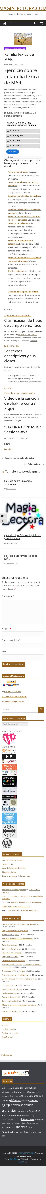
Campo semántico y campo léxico (15, 931)
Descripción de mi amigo (11, 1011)
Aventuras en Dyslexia (10, 934)
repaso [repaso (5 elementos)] (30, 1127)
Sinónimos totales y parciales (13, 961)
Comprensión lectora (10, 957)
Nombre (6, 628)
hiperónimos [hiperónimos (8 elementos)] (7, 1119)
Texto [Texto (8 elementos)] (26, 1132)
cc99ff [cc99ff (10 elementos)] (21, 1096)
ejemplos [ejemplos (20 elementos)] (18, 1105)
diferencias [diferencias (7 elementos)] (25, 1100)
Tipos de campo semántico (17, 315)
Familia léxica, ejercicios (11, 989)
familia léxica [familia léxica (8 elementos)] (16, 1115)
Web (4, 651)
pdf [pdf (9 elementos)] (15, 1127)
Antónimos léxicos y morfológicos (15, 975)
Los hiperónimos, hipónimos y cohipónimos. (19, 979)
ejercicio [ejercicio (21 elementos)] (28, 1105)
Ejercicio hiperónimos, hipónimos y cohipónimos (22, 537)
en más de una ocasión (27, 335)
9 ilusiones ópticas (9, 872)
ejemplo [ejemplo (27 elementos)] (7, 1105)
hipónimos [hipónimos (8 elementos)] (16, 1119)
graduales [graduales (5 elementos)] (27, 1115)
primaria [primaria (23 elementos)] (22, 1127)
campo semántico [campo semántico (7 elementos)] (8, 1096)
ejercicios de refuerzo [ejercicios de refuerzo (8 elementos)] (25, 1111)
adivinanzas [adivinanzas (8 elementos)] (6, 1092)
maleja (4, 906)
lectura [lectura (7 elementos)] (41, 1119)
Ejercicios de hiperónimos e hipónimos (26, 902)
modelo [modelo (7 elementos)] (17, 1123)
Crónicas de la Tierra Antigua (13, 971)
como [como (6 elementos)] (26, 1096)
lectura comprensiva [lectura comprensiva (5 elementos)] (8, 1123)
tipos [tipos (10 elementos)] (4, 1135)
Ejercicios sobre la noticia (19, 223)
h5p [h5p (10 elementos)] (32, 1115)
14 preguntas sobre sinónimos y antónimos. (19, 1005)
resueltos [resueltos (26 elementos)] (8, 1132)
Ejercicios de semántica (11, 997)
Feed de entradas (9, 1029)
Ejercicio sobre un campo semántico (18, 482)
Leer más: (33, 341)
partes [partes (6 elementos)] (11, 1127)
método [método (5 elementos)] (23, 1123)
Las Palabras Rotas (34, 464)
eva (3, 896)
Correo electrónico (11, 640)
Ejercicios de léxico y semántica (15, 49)
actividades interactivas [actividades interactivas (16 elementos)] (23, 1087)
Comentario (8, 596)
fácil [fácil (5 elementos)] (22, 1115)
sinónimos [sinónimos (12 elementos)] (18, 1132)
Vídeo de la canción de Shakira (19, 393)
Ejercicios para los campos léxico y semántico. (20, 924)
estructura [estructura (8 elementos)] (6, 1115)
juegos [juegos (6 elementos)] (36, 1120)
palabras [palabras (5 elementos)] (32, 1123)
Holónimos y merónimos (11, 953)
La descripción (11, 345)
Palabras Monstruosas (10, 993)
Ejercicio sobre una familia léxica (18, 458)
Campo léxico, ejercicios (11, 1001)
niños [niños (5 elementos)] (27, 1123)
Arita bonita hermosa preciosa (14, 890)
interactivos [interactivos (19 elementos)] (27, 1119)
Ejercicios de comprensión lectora (23, 291)
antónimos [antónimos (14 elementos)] (17, 1091)
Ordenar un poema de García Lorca (16, 876)
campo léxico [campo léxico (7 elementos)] (35, 1092)
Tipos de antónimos (9, 945)
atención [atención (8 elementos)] (26, 1092)
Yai (22, 64)
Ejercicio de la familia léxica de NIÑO (20, 557)
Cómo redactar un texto (11, 949)
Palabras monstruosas (18, 172)
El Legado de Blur (9, 985)
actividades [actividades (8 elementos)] (6, 1088)
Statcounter (6, 1055)
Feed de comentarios (10, 1033)
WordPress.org (7, 1037)
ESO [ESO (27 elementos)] (37, 1111)
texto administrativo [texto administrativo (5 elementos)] (35, 1132)
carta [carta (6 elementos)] (16, 1096)
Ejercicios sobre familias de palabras (24, 196)
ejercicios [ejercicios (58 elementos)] (9, 1110)
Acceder (5, 1025)
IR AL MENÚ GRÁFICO (12, 692)
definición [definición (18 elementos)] (15, 1100)
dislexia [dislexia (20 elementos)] (33, 1100)
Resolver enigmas (16, 271)
